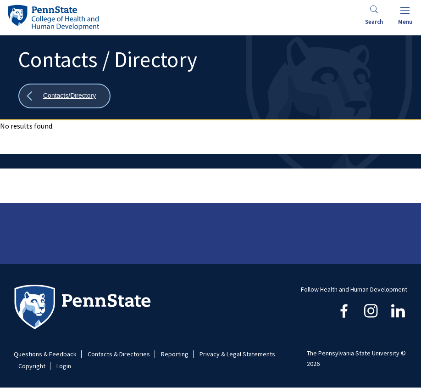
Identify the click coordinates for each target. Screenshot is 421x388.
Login (63, 366)
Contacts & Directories (119, 354)
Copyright (31, 366)
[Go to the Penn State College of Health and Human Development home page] (53, 17)
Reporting (174, 354)
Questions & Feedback (45, 354)
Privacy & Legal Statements (237, 354)
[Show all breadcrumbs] (64, 96)
